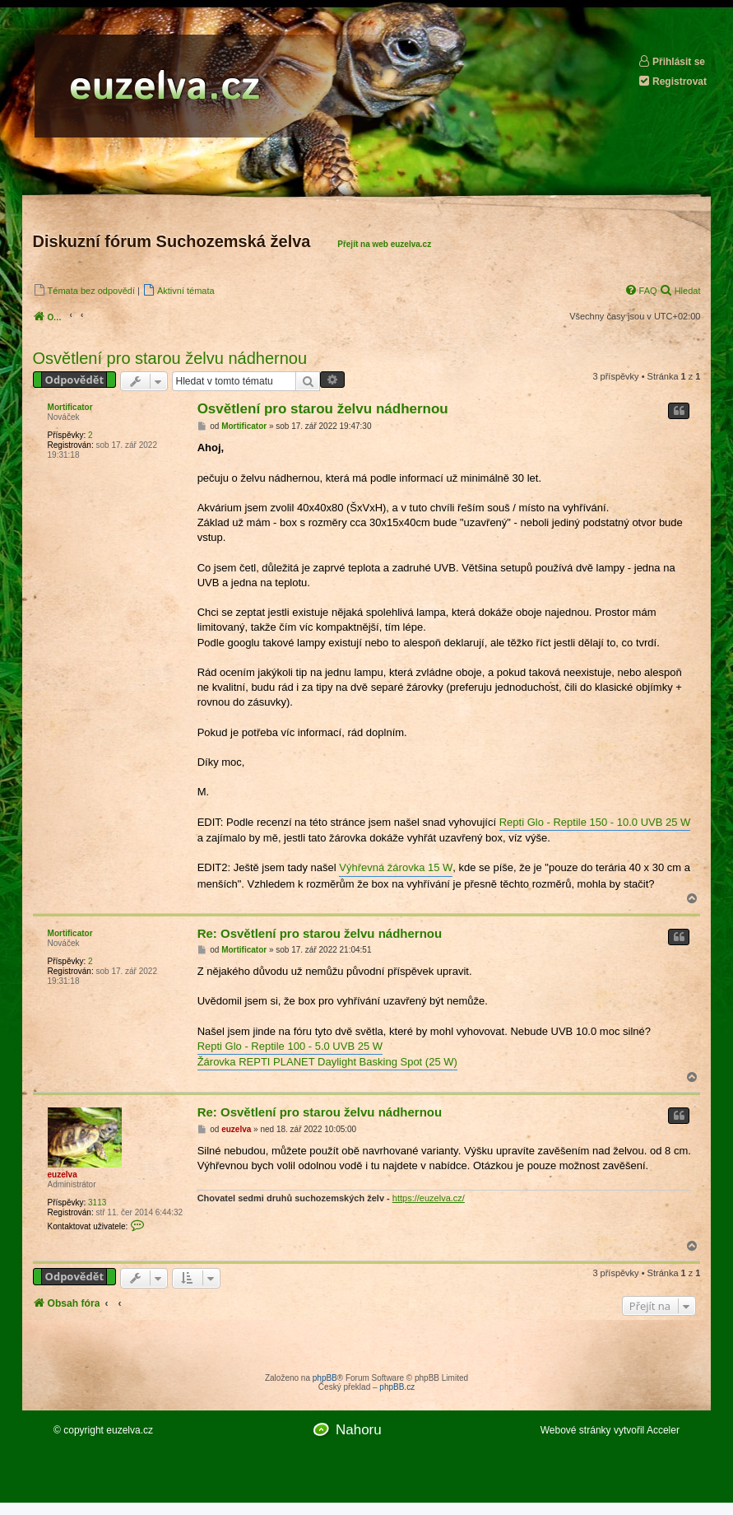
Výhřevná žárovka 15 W (395, 867)
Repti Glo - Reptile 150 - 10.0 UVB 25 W (595, 822)
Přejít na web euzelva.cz (384, 244)
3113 (97, 1202)
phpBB (325, 1377)
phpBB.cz (397, 1386)
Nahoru (359, 1430)
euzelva (62, 1174)
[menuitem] (84, 290)
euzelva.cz (129, 1430)
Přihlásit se (671, 61)
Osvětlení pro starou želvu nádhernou (170, 358)
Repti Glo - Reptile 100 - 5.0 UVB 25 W (290, 1046)
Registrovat (672, 81)
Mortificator (70, 407)
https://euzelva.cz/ (428, 1198)
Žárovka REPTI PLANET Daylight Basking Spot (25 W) (327, 1062)
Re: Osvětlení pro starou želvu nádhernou (320, 933)
